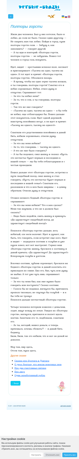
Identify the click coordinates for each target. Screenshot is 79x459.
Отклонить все (52, 455)
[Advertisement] (39, 434)
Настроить (36, 455)
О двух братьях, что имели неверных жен (37, 364)
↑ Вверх (15, 383)
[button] (10, 16)
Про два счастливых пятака (30, 368)
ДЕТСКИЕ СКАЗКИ (66, 406)
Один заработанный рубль (29, 375)
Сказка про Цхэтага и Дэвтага (31, 361)
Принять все (70, 455)
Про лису (19, 371)
